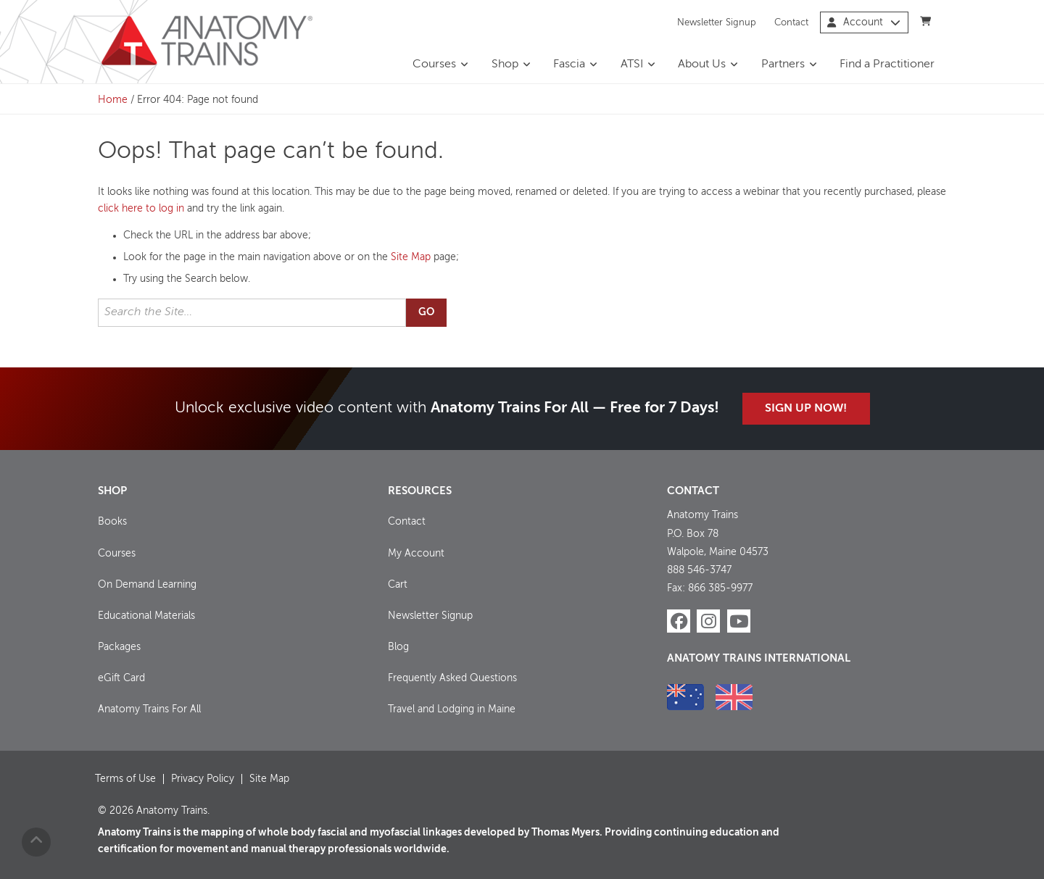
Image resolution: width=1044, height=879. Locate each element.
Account (863, 22)
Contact (791, 22)
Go (426, 312)
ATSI (632, 64)
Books (112, 522)
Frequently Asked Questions (452, 678)
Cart (397, 585)
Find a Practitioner (887, 64)
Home (113, 100)
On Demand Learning (147, 585)
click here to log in (141, 209)
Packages (119, 647)
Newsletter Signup (716, 22)
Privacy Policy (202, 779)
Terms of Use (125, 779)
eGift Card (121, 678)
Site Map (411, 257)
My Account (416, 554)
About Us (702, 64)
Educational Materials (146, 616)
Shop (505, 64)
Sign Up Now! (806, 408)
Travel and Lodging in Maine (451, 709)
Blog (398, 647)
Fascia (569, 64)
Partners (783, 64)
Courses (434, 64)
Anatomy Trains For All (149, 709)
